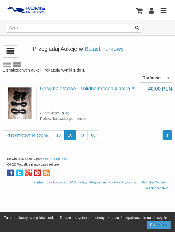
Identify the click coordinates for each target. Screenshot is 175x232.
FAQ (73, 182)
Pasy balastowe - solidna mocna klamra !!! (88, 88)
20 (70, 135)
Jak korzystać (57, 182)
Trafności (152, 78)
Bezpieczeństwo (156, 188)
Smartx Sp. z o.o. (57, 158)
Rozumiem (159, 225)
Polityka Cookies (154, 182)
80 (93, 135)
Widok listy (7, 64)
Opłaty (82, 182)
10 (58, 135)
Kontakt (38, 182)
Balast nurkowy (104, 49)
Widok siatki (17, 64)
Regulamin (98, 182)
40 (81, 135)
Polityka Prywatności (124, 182)
